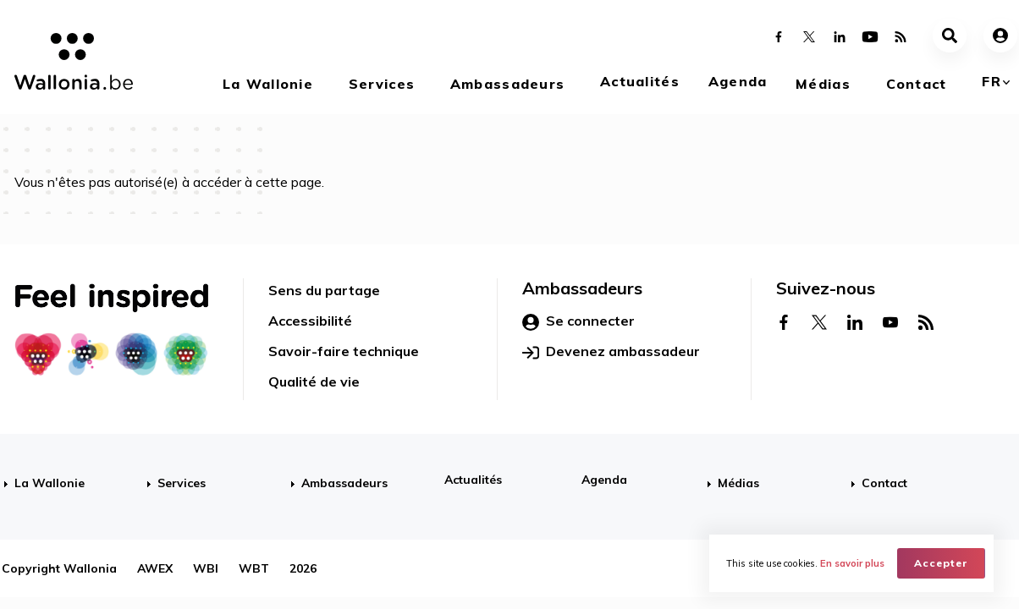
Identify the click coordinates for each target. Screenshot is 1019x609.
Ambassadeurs (507, 83)
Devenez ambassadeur (611, 352)
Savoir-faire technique (343, 351)
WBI (205, 568)
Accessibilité (310, 320)
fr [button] (991, 81)
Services (382, 83)
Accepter (941, 563)
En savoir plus (852, 563)
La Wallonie (268, 83)
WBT (254, 568)
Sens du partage (324, 290)
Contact (916, 83)
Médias (823, 83)
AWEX (155, 568)
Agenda (738, 81)
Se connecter (578, 321)
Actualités (640, 81)
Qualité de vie (314, 381)
